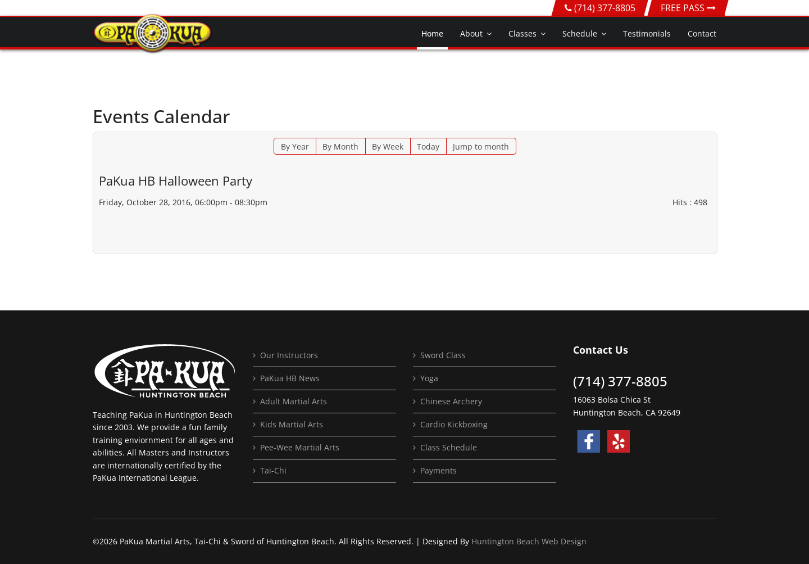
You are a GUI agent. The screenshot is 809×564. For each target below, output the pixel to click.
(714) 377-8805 (604, 8)
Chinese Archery (451, 401)
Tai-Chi (273, 470)
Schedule (579, 33)
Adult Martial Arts (293, 401)
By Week (387, 146)
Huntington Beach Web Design (529, 541)
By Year (295, 146)
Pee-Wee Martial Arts (299, 447)
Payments (438, 470)
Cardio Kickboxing (454, 424)
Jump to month (481, 146)
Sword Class (443, 355)
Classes (522, 33)
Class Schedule (448, 447)
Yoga (429, 378)
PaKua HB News (290, 378)
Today (428, 146)
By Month (340, 146)
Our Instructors (289, 355)
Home (432, 33)
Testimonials (647, 33)
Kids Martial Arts (291, 424)
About (471, 33)
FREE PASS (688, 8)
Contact (702, 33)
